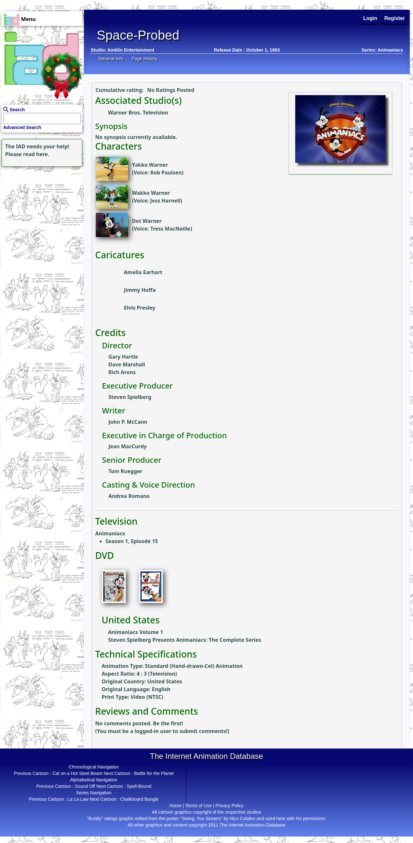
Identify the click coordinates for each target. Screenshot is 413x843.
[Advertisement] (40, 208)
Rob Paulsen (166, 172)
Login (370, 18)
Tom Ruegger (125, 471)
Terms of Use (198, 805)
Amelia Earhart (143, 272)
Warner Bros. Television (138, 112)
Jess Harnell (165, 200)
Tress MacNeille (170, 228)
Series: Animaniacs (382, 50)
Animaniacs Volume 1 (135, 632)
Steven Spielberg (129, 397)
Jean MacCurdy (127, 446)
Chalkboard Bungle (139, 799)
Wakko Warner (151, 192)
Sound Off (85, 786)
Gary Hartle (123, 356)
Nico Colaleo (242, 818)
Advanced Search (22, 127)
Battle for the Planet (154, 773)
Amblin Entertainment (130, 50)
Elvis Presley (139, 307)
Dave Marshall (126, 364)
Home (175, 805)
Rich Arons (122, 372)
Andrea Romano (129, 496)
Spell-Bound (139, 786)
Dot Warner (147, 220)
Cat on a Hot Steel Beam (77, 773)
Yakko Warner (150, 164)
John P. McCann (127, 421)
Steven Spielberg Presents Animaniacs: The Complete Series (184, 639)
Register (394, 18)
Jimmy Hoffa (140, 289)
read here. (36, 154)
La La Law (78, 799)
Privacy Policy (230, 805)
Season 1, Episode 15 (132, 541)
